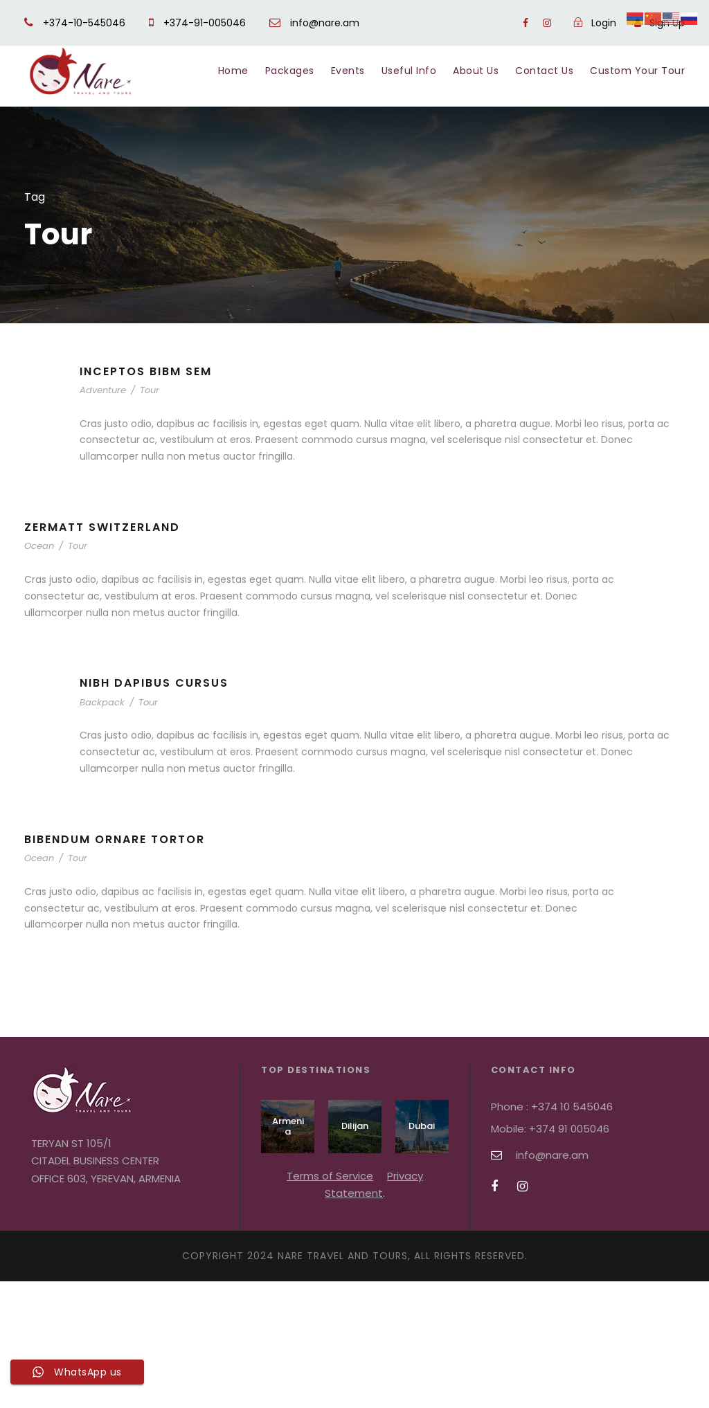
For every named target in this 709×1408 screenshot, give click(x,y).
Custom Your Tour (637, 71)
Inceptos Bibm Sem (146, 371)
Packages (289, 71)
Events (348, 71)
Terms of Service (330, 1175)
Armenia (288, 1126)
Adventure (103, 390)
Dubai (422, 1125)
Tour (149, 390)
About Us (476, 71)
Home (233, 71)
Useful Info (409, 71)
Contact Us (544, 71)
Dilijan (354, 1125)
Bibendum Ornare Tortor (114, 839)
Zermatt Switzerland (102, 527)
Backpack (102, 702)
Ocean (39, 545)
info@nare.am (314, 23)
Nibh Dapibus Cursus (154, 683)
